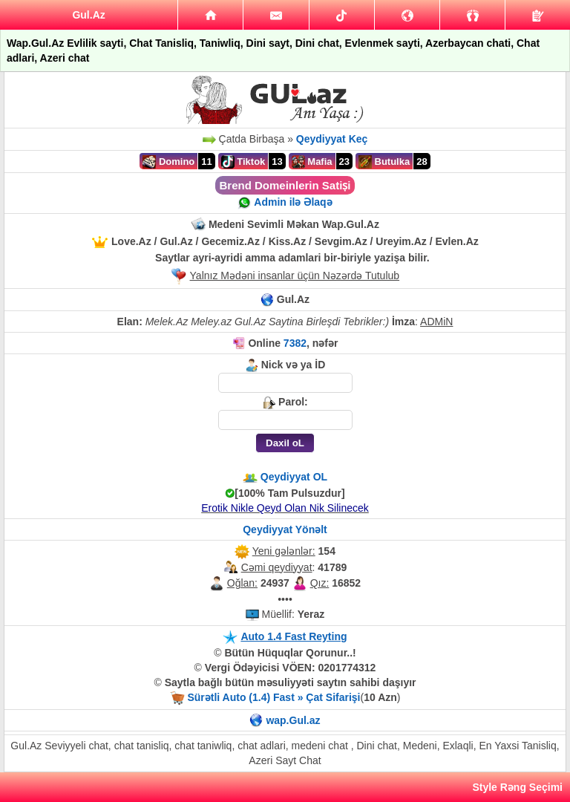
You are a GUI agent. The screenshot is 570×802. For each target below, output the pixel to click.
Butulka (384, 162)
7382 (295, 343)
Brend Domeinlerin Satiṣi (284, 185)
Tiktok (243, 162)
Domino (168, 162)
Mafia (312, 162)
